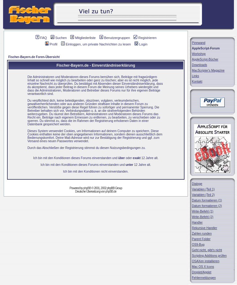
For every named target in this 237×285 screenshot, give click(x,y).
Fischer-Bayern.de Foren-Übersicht (34, 57)
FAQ (41, 38)
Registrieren (145, 38)
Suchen (59, 38)
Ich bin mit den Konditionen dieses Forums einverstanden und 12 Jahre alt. (96, 164)
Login (140, 44)
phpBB (87, 188)
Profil (51, 44)
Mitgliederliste (82, 38)
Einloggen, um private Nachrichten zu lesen (96, 44)
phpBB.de (110, 191)
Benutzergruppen (114, 38)
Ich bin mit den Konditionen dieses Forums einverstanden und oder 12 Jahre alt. (95, 158)
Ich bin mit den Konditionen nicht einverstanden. (96, 171)
